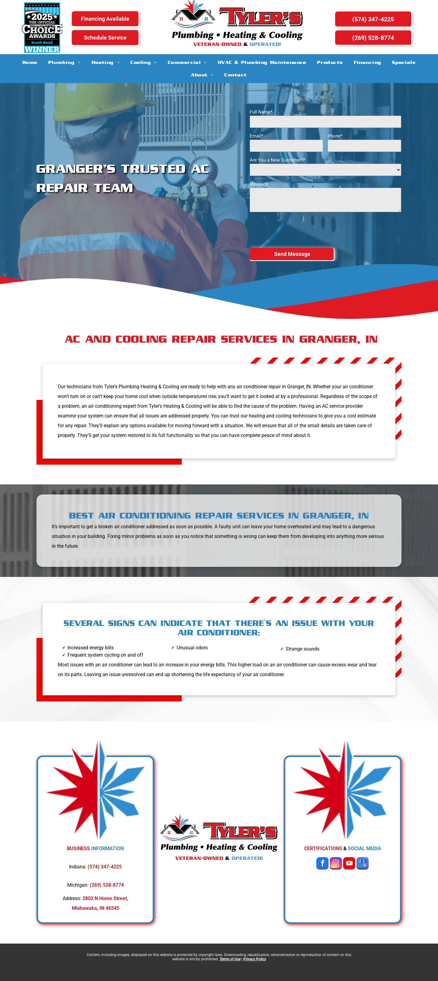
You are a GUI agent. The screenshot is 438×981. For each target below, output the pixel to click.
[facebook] (322, 864)
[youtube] (349, 864)
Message (259, 184)
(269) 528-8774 (107, 885)
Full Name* (261, 112)
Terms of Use (230, 959)
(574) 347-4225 (105, 867)
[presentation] (296, 229)
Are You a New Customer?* (277, 160)
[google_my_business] (362, 864)
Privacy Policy (254, 959)
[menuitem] (30, 62)
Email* (256, 136)
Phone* (335, 136)
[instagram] (336, 864)
